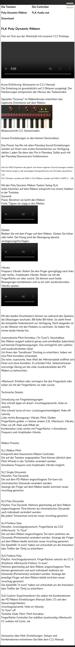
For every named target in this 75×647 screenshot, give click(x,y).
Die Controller (42, 7)
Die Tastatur (10, 7)
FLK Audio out (42, 13)
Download (7, 18)
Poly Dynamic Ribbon (15, 13)
